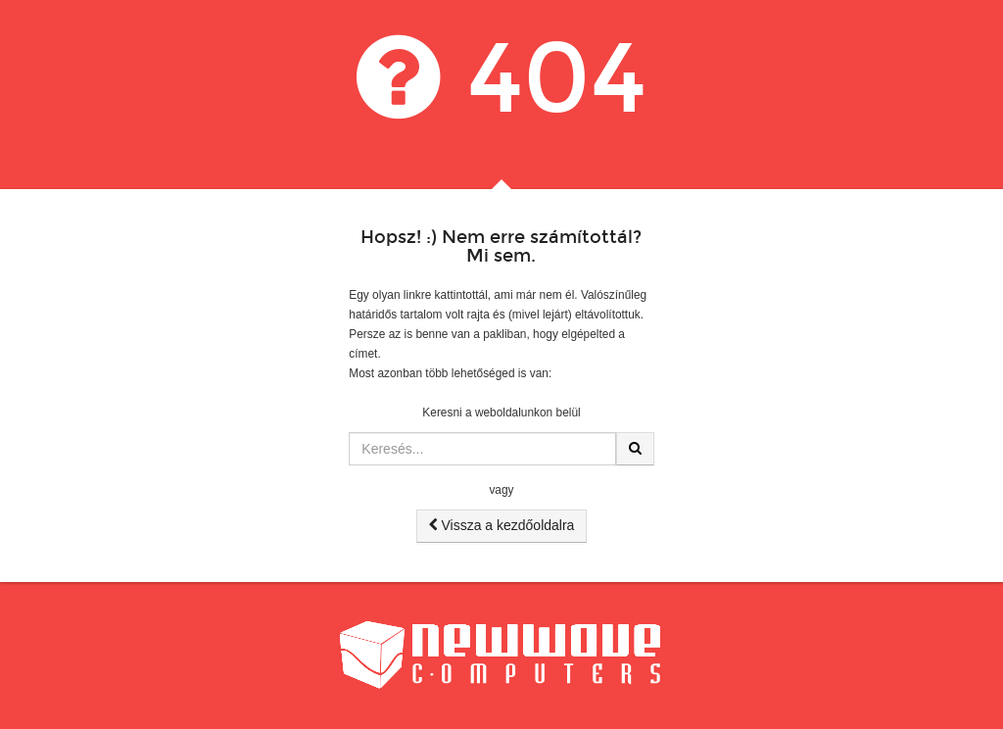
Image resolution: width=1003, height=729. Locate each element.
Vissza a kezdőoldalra (502, 525)
